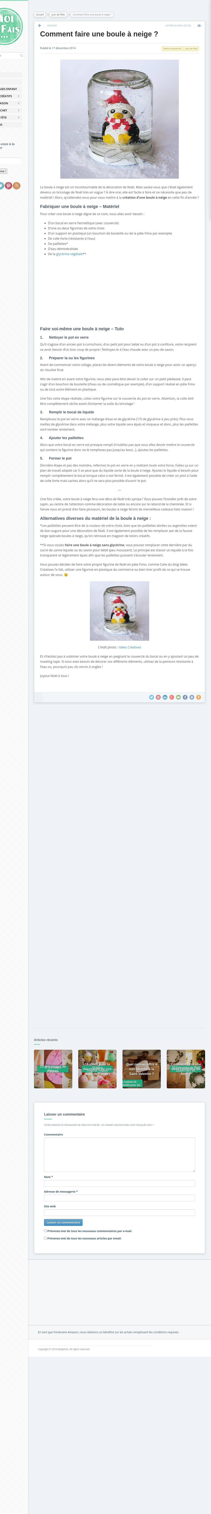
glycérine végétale (91, 260)
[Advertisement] (129, 296)
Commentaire (74, 1165)
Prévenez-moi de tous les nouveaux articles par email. (106, 1269)
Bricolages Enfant (22, 89)
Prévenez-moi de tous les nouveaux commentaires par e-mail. (111, 1262)
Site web (71, 1237)
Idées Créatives (140, 684)
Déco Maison (17, 103)
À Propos (15, 124)
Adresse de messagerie (82, 1222)
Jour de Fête (17, 117)
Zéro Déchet (17, 110)
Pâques (13, 82)
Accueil (13, 75)
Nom (69, 1208)
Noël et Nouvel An (170, 49)
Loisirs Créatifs (19, 96)
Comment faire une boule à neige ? (120, 35)
